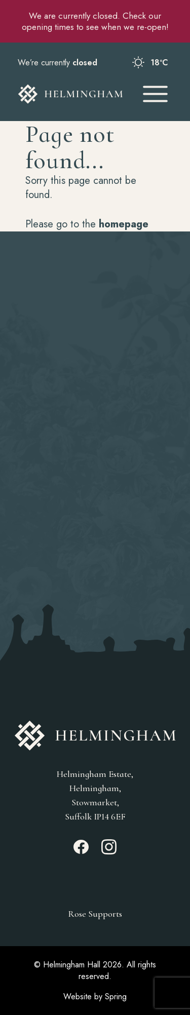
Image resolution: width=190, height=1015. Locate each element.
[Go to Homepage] (70, 94)
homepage (123, 224)
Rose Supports (95, 913)
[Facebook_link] (81, 851)
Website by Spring (95, 996)
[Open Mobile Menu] (155, 94)
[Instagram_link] (109, 851)
